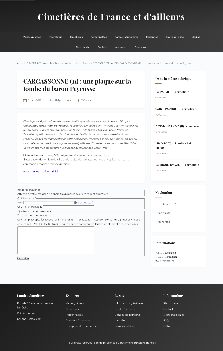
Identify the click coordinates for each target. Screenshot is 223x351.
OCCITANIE (99, 63)
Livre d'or (120, 320)
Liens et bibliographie (128, 314)
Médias (195, 36)
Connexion (141, 47)
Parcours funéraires (126, 36)
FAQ (166, 320)
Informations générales (129, 303)
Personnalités (99, 36)
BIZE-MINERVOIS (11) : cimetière (177, 126)
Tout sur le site (175, 36)
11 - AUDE (112, 63)
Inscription (120, 47)
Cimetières (76, 36)
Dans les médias (124, 326)
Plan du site (83, 47)
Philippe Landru (63, 100)
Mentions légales (173, 314)
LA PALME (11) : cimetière (172, 92)
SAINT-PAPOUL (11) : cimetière (175, 109)
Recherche (163, 221)
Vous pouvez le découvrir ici (40, 171)
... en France (84, 63)
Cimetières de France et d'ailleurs (111, 16)
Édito (166, 326)
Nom (20, 202)
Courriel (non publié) (30, 206)
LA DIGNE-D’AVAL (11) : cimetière (177, 164)
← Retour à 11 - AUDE (169, 204)
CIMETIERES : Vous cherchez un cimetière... (51, 63)
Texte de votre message (32, 215)
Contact (102, 47)
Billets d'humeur (125, 309)
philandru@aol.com (29, 319)
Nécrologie (55, 36)
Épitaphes (152, 36)
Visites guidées (32, 36)
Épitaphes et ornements (81, 326)
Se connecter (84, 202)
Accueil (21, 63)
